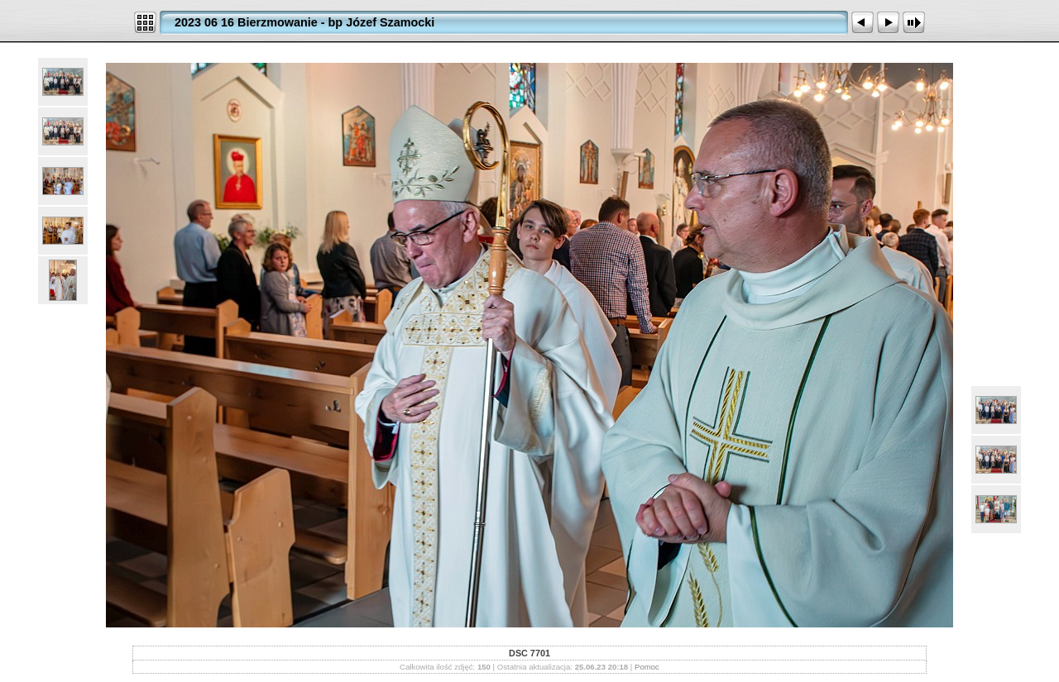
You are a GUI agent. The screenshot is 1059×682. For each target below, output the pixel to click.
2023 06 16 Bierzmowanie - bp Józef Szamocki (304, 22)
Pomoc (647, 666)
